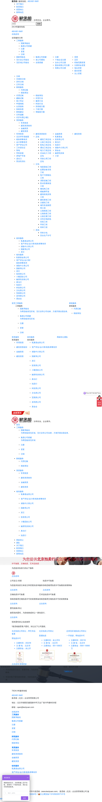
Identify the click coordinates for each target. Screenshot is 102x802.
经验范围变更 (79, 62)
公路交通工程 (45, 216)
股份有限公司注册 (62, 65)
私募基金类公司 (27, 241)
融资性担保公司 (22, 279)
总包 (37, 137)
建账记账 (20, 98)
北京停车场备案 (22, 137)
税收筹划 (24, 93)
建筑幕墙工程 (45, 200)
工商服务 (20, 40)
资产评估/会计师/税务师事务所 (33, 244)
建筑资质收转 (26, 126)
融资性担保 (59, 153)
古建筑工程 (44, 202)
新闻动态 (20, 12)
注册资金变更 (79, 65)
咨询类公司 (20, 296)
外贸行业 (39, 98)
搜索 (39, 24)
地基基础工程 (45, 167)
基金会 (57, 150)
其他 (37, 230)
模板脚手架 (44, 191)
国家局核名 (25, 43)
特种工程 (43, 227)
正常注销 (20, 84)
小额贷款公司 (21, 277)
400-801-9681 (33, 1)
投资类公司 (59, 139)
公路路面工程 (45, 211)
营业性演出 (20, 161)
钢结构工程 (44, 189)
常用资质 (24, 123)
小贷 (57, 156)
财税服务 (20, 87)
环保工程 (43, 224)
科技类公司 (20, 288)
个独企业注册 (60, 60)
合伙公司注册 (60, 62)
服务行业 (39, 101)
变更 (22, 51)
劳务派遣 (20, 153)
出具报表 (20, 106)
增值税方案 (40, 112)
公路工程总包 (45, 142)
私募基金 (58, 137)
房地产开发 (20, 156)
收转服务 (20, 238)
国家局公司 (25, 249)
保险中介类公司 (61, 148)
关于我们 (20, 4)
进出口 (19, 159)
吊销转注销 (20, 79)
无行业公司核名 (22, 60)
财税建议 (20, 112)
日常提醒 (20, 115)
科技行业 (39, 104)
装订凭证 (20, 101)
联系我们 (20, 7)
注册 (22, 49)
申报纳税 (20, 104)
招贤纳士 (20, 9)
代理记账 (24, 90)
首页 (13, 303)
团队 (66, 337)
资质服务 (20, 120)
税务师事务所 (21, 139)
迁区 (76, 60)
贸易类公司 (20, 293)
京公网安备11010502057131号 (52, 794)
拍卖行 (57, 145)
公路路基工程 (45, 213)
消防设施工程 (45, 180)
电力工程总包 (45, 150)
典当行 (57, 142)
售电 (18, 150)
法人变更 (78, 73)
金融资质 (24, 128)
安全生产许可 (45, 235)
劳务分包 (43, 233)
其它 (22, 252)
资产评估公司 (21, 145)
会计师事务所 (21, 142)
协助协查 (20, 109)
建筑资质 (24, 131)
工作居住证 (20, 148)
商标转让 (60, 337)
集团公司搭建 (26, 46)
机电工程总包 (45, 145)
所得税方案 (40, 106)
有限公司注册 (60, 68)
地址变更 (78, 68)
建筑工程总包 (45, 139)
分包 (37, 164)
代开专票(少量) (22, 117)
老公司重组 (40, 60)
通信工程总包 (45, 148)
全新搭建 (39, 62)
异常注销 (20, 82)
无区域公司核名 (22, 62)
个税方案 (39, 109)
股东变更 (78, 71)
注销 (22, 54)
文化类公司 (20, 290)
